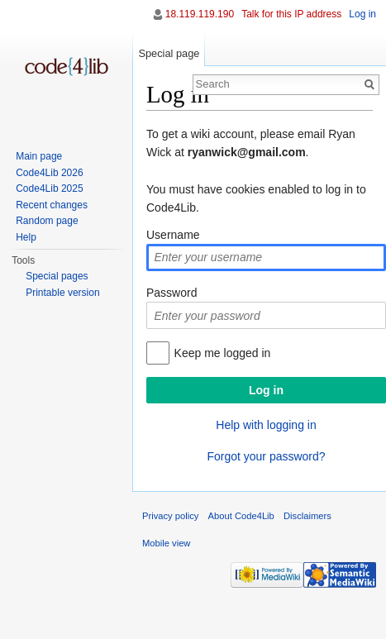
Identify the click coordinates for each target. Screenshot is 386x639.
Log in (362, 14)
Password (171, 292)
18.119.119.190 (199, 14)
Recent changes (52, 205)
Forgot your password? (266, 456)
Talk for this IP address (291, 14)
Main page (39, 156)
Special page (168, 53)
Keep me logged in (222, 353)
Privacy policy (170, 516)
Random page (47, 221)
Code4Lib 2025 (49, 188)
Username (173, 234)
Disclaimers (307, 516)
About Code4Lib (241, 516)
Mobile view (166, 543)
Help (26, 237)
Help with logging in (266, 425)
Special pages (57, 276)
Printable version (62, 292)
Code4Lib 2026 (49, 173)
